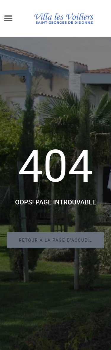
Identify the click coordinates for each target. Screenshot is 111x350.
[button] (8, 18)
